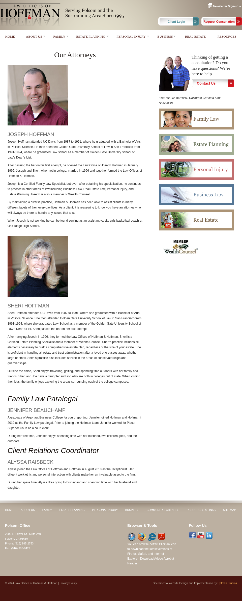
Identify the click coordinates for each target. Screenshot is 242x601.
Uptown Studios (227, 583)
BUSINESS (165, 36)
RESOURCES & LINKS (201, 509)
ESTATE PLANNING (90, 36)
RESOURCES (226, 36)
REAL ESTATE (195, 36)
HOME (10, 36)
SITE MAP (229, 509)
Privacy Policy (68, 583)
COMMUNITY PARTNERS (163, 509)
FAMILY (59, 36)
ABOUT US (34, 36)
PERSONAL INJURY (130, 36)
